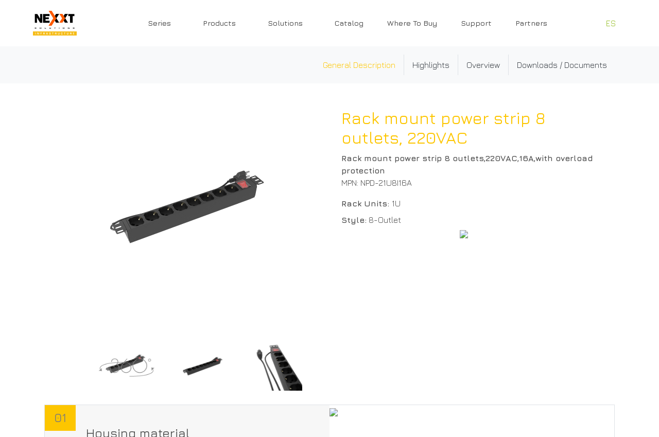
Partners (531, 23)
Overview (483, 64)
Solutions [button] (285, 23)
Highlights (430, 64)
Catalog (349, 23)
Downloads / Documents (562, 64)
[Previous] (75, 366)
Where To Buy (412, 23)
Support (476, 23)
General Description (359, 64)
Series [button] (159, 23)
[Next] (311, 366)
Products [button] (219, 23)
